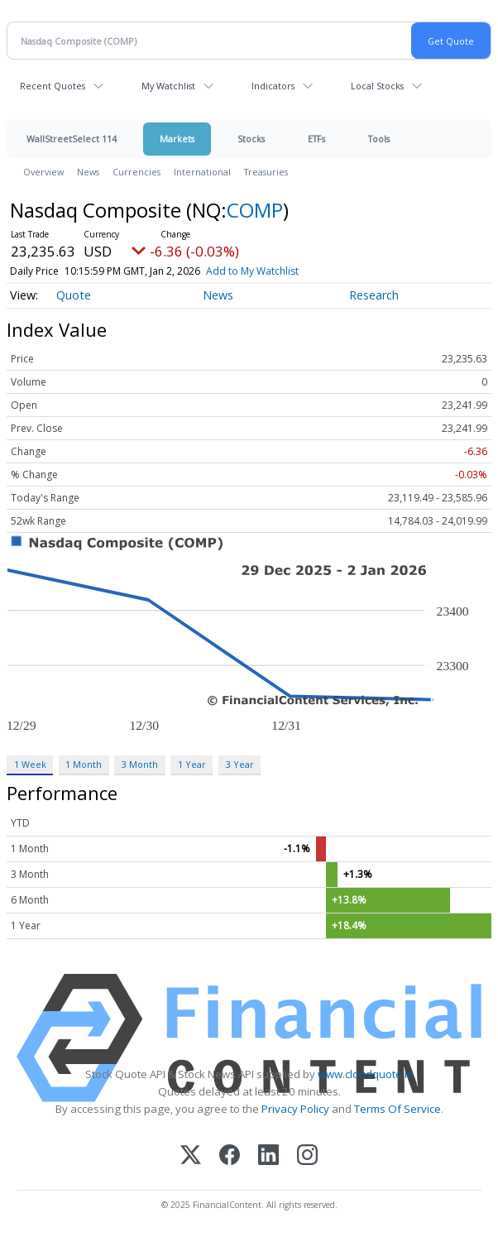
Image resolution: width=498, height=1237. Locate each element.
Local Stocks (377, 85)
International (202, 171)
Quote (73, 295)
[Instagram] (307, 1156)
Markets (177, 138)
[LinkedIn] (268, 1156)
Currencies (136, 171)
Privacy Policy (295, 1108)
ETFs (316, 138)
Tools (379, 138)
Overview (43, 171)
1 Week (30, 764)
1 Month (83, 764)
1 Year (192, 764)
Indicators (272, 85)
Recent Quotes (52, 85)
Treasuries (266, 171)
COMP (255, 209)
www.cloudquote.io (366, 1074)
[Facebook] (230, 1156)
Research (374, 295)
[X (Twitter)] (191, 1156)
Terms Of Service (397, 1108)
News (88, 171)
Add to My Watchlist (252, 271)
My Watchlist (168, 85)
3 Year (240, 764)
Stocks (251, 138)
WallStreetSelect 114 (71, 138)
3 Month (140, 764)
